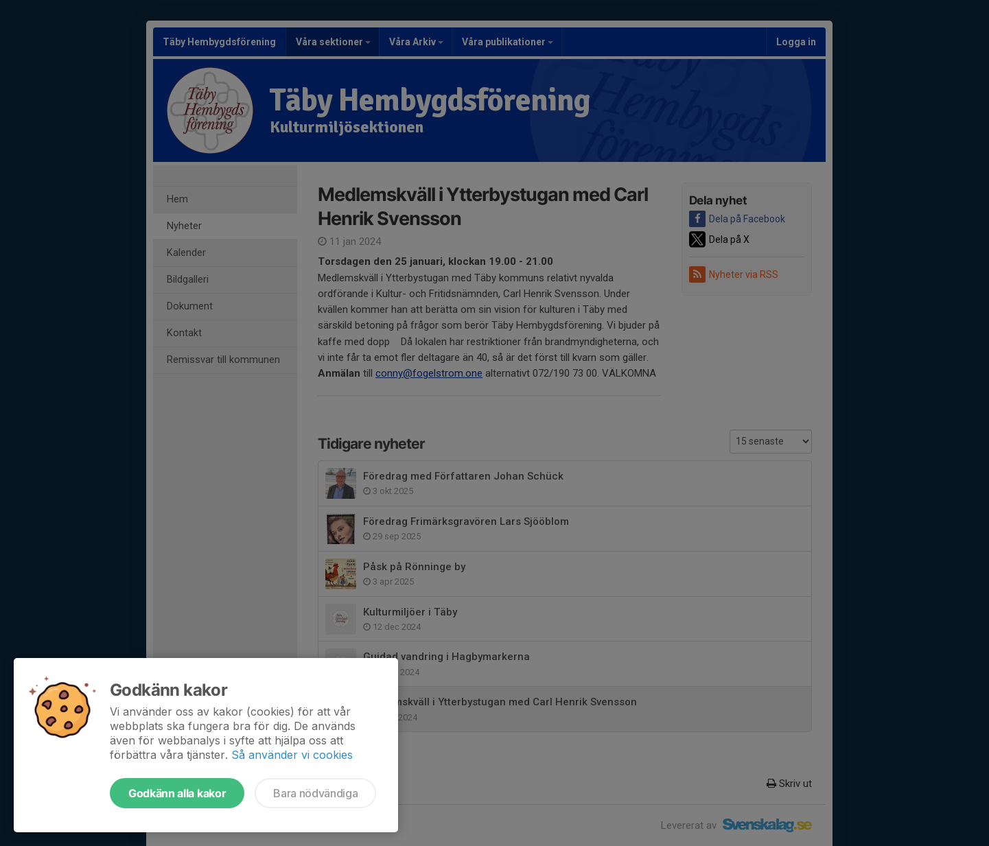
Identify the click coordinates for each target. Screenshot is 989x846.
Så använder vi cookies (292, 755)
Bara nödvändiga (315, 793)
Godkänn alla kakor (177, 793)
